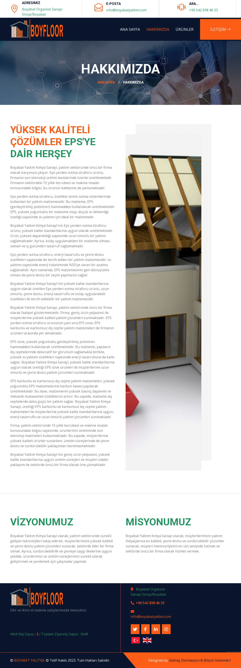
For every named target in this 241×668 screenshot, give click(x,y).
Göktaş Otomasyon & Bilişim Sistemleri (200, 660)
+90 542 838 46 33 (203, 10)
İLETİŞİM (220, 29)
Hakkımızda (157, 29)
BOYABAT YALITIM (29, 660)
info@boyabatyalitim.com (126, 10)
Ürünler (184, 29)
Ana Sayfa (130, 29)
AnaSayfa (106, 82)
